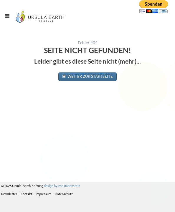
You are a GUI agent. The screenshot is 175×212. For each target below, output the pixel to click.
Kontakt (26, 194)
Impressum (43, 194)
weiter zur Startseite (90, 76)
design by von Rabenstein (62, 186)
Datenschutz (64, 194)
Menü (10, 21)
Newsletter (9, 194)
